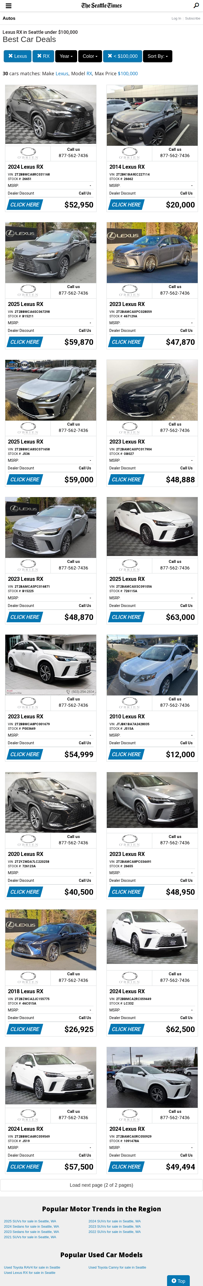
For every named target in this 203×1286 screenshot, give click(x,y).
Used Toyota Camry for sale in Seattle (117, 1267)
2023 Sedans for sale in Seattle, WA (31, 1232)
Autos (9, 18)
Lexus (17, 56)
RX (43, 56)
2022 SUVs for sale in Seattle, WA (115, 1232)
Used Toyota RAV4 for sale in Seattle (32, 1267)
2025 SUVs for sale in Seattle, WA (30, 1221)
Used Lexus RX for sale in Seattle (29, 1273)
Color (90, 56)
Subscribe (192, 18)
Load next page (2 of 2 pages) (101, 1185)
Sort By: (157, 56)
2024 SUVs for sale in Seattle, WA (115, 1221)
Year (66, 56)
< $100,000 (123, 56)
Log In (176, 18)
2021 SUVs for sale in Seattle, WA (30, 1237)
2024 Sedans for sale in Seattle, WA (31, 1226)
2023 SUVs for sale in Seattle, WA (115, 1226)
